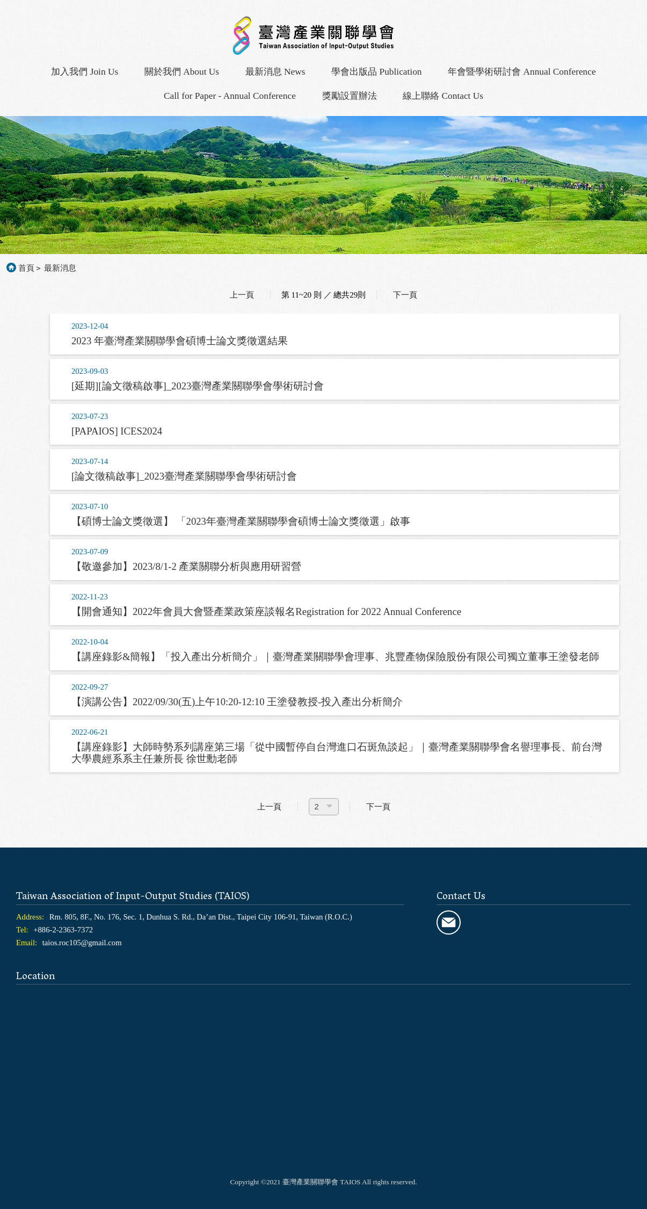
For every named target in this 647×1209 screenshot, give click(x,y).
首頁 (26, 268)
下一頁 (405, 295)
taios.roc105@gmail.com (82, 942)
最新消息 (60, 268)
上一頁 (242, 295)
